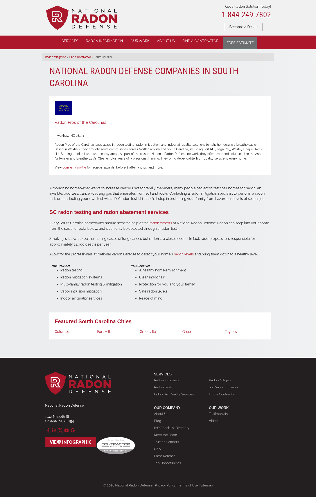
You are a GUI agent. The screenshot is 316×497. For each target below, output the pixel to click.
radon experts (160, 221)
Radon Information (168, 378)
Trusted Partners (166, 440)
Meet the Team (165, 433)
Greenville (148, 329)
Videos (214, 419)
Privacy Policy (165, 483)
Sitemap (206, 483)
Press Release (164, 454)
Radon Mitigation (221, 378)
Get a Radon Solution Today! (248, 6)
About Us (161, 412)
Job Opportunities (167, 461)
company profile (74, 165)
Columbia (62, 329)
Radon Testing (165, 385)
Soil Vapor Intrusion (223, 385)
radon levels (184, 252)
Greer (186, 329)
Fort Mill (103, 329)
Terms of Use (188, 483)
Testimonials (218, 412)
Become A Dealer (243, 27)
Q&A (157, 447)
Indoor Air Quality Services (174, 392)
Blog (157, 419)
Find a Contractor (222, 392)
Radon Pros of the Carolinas (80, 120)
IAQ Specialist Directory (171, 426)
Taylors (231, 329)
